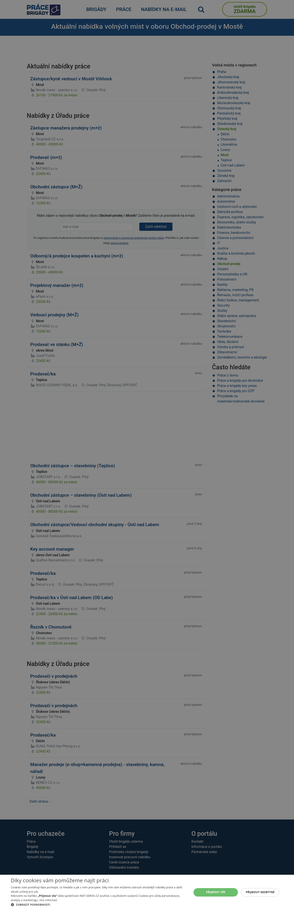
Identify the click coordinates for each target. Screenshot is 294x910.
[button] (99, 904)
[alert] (147, 455)
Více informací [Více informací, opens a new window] (48, 900)
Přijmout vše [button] (215, 892)
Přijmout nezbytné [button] (260, 892)
